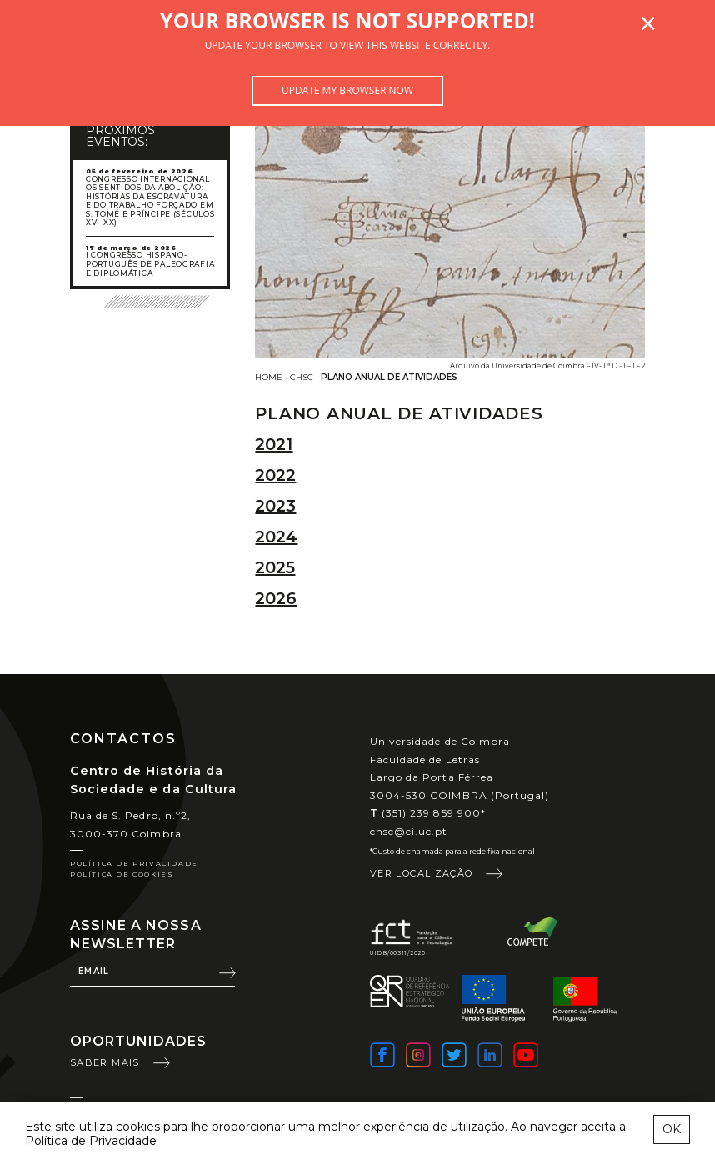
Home (268, 377)
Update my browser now (347, 90)
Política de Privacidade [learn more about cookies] (91, 1140)
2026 (276, 598)
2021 (273, 444)
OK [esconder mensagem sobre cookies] (671, 1129)
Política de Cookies (121, 874)
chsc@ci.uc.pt (409, 831)
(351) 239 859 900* (428, 813)
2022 (275, 475)
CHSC (301, 377)
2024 (276, 537)
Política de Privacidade (134, 863)
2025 (275, 568)
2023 (275, 506)
